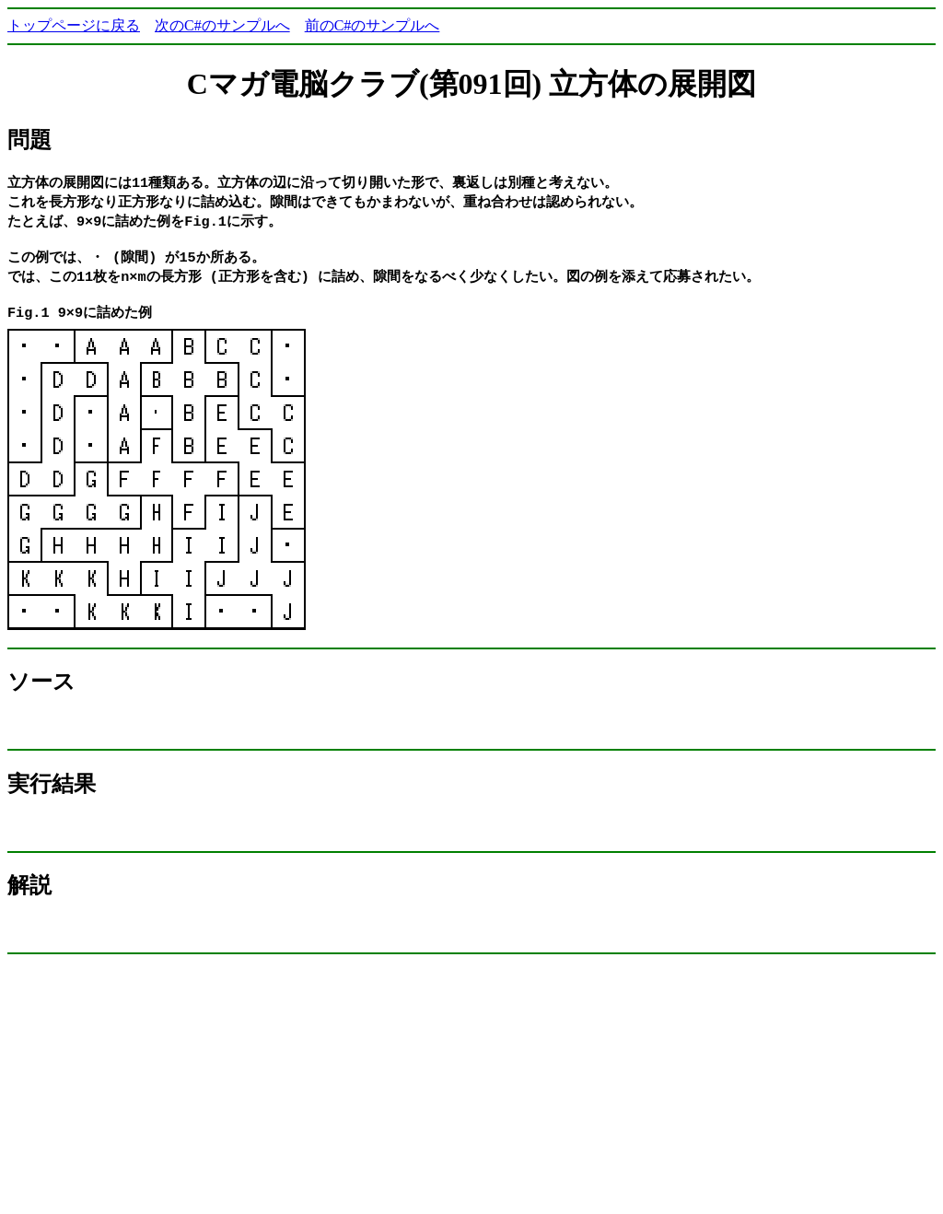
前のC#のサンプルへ (372, 25)
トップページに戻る (73, 25)
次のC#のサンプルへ (222, 25)
